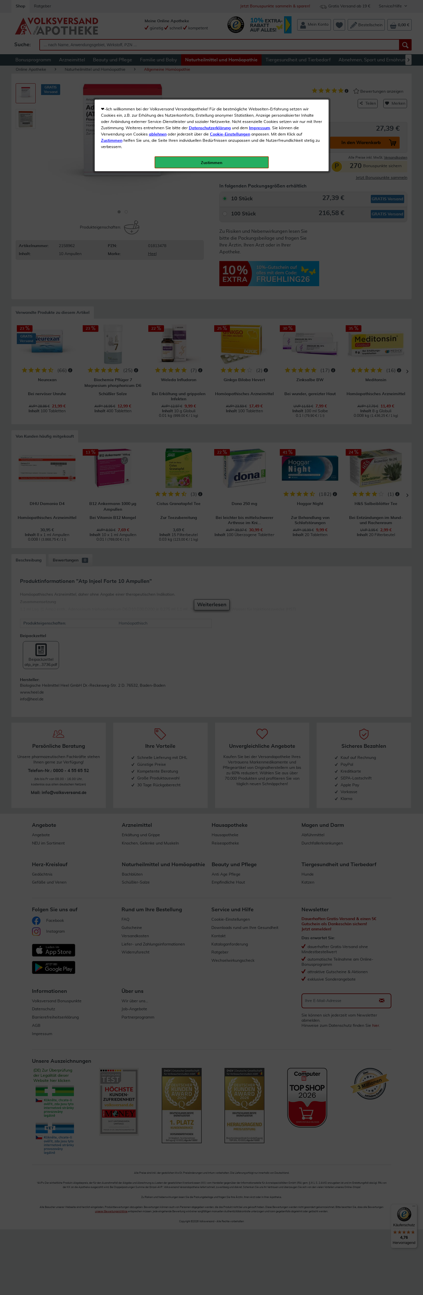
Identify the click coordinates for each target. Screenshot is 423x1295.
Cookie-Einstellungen (230, 134)
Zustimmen (111, 141)
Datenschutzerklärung (210, 128)
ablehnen (158, 134)
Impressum (259, 128)
